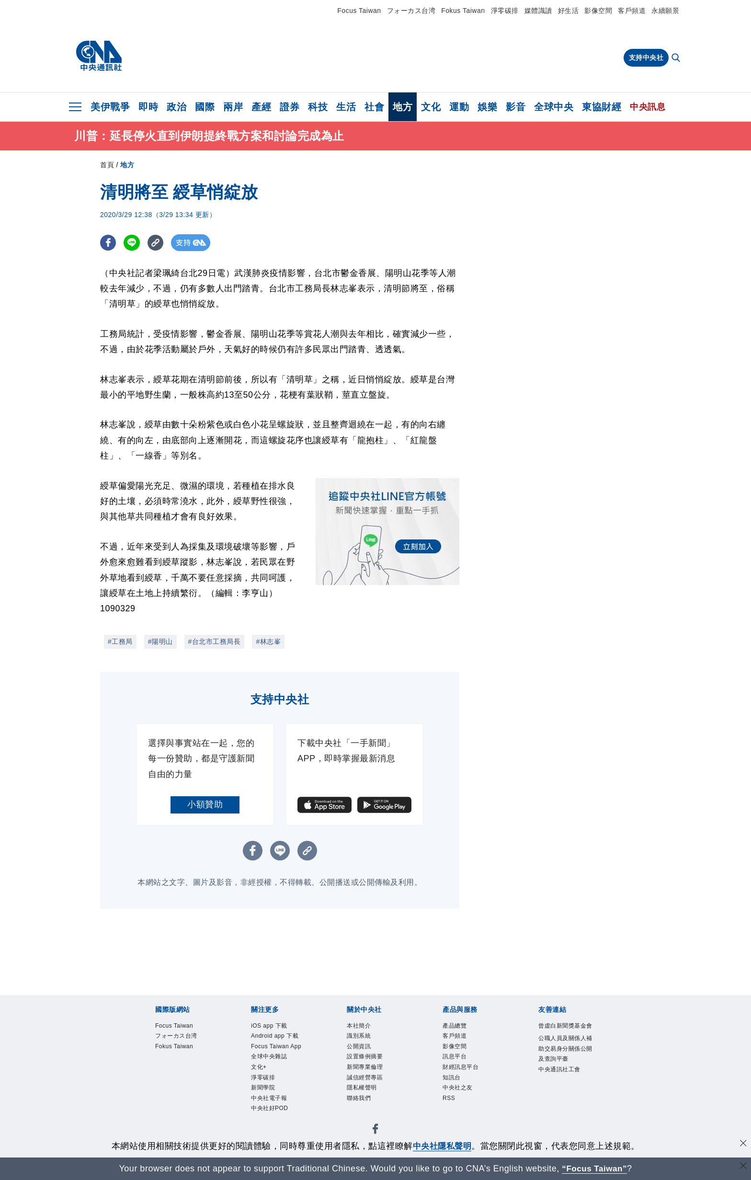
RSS (449, 1103)
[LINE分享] (133, 244)
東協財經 (601, 107)
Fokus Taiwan (463, 10)
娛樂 (487, 107)
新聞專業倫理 (366, 1070)
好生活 (568, 10)
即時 (148, 107)
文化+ (259, 1070)
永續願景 (665, 10)
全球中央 (553, 107)
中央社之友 (459, 1092)
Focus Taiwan (359, 10)
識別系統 (360, 1038)
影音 (515, 107)
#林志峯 (268, 643)
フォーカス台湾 (411, 10)
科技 (318, 107)
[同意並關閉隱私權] (743, 1145)
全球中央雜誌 (270, 1060)
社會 (374, 107)
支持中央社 (646, 57)
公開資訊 (360, 1049)
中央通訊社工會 (561, 1083)
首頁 (107, 166)
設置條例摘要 (366, 1060)
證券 (289, 107)
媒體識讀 (538, 10)
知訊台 (452, 1081)
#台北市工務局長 (214, 643)
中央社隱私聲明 (442, 1146)
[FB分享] (108, 244)
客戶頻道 (632, 10)
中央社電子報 (270, 1103)
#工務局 (120, 643)
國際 (205, 107)
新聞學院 (264, 1092)
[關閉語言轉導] (743, 1167)
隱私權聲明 (363, 1092)
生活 (346, 107)
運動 (459, 107)
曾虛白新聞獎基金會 (564, 1032)
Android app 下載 (276, 1038)
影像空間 (598, 10)
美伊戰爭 (110, 107)
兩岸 (233, 107)
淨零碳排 (505, 10)
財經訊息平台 (462, 1070)
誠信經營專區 (366, 1081)
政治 (176, 107)
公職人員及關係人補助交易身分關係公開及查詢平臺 (564, 1061)
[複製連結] (157, 244)
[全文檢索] (676, 58)
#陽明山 (160, 643)
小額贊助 (205, 806)
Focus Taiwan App (278, 1049)
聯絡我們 (360, 1103)
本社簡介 (360, 1027)
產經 (261, 107)
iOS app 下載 (270, 1027)
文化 (431, 107)
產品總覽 (455, 1027)
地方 (402, 107)
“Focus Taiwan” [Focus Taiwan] (594, 1168)
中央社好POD (271, 1114)
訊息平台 (455, 1060)
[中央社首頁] (99, 56)
